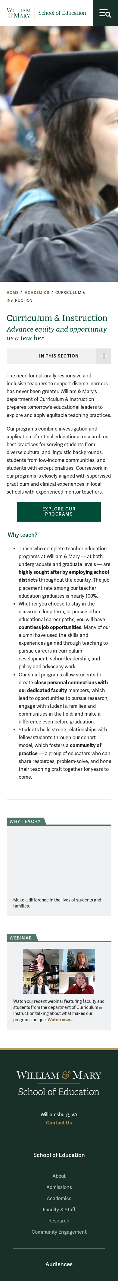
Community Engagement (59, 1232)
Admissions (59, 1187)
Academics (37, 292)
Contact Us (59, 1123)
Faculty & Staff (59, 1210)
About (59, 1176)
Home (12, 292)
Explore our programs (59, 512)
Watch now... (60, 1019)
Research (59, 1221)
